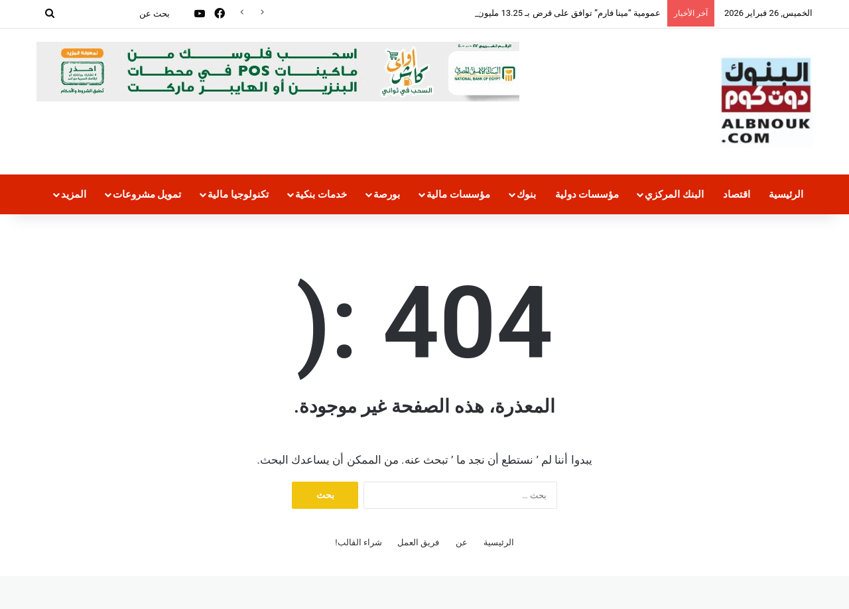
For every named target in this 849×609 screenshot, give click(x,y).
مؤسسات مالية (458, 194)
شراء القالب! (358, 542)
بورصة (386, 194)
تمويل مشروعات (147, 194)
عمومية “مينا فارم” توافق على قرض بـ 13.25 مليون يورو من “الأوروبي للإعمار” (520, 13)
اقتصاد (736, 194)
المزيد (73, 194)
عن (462, 542)
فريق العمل (418, 542)
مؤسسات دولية (587, 194)
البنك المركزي (674, 194)
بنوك (526, 194)
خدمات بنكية (321, 194)
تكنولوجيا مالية (238, 194)
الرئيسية (786, 194)
